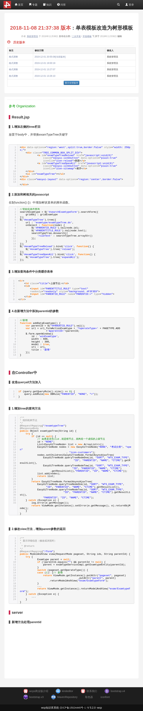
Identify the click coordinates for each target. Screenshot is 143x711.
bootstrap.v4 (118, 691)
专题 (33, 4)
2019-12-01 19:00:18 (45, 63)
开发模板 (87, 36)
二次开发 (76, 36)
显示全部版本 (71, 83)
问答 (61, 4)
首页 (19, 4)
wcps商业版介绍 (38, 691)
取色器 (89, 697)
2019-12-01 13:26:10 (45, 76)
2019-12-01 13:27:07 (45, 69)
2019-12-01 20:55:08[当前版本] (50, 56)
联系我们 (92, 691)
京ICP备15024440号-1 (73, 707)
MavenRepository (67, 697)
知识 (47, 4)
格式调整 (13, 56)
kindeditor (67, 691)
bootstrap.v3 (36, 697)
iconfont (105, 697)
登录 (129, 4)
